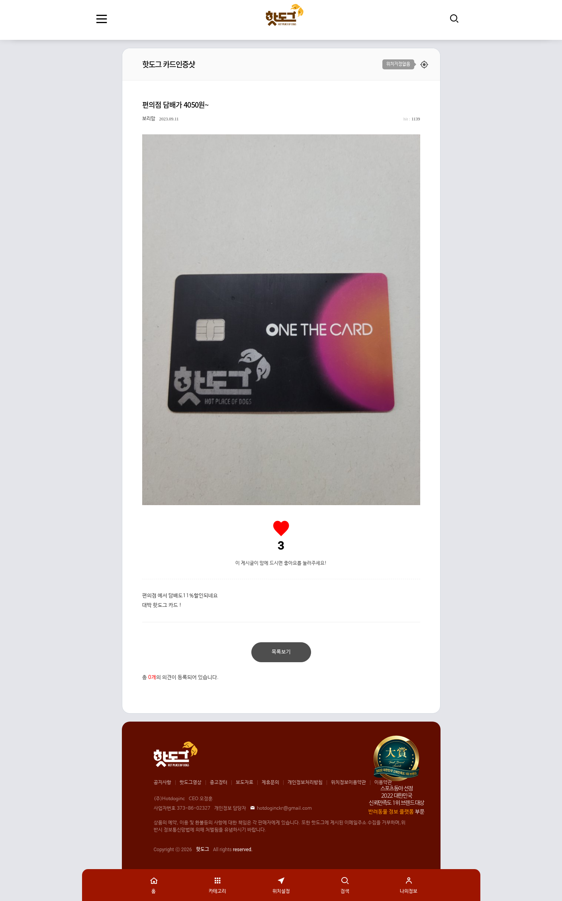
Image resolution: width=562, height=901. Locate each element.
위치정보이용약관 (348, 782)
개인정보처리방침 (305, 782)
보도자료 (244, 782)
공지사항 (162, 782)
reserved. (243, 849)
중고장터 (218, 782)
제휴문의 (270, 782)
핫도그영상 (191, 782)
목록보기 (281, 652)
